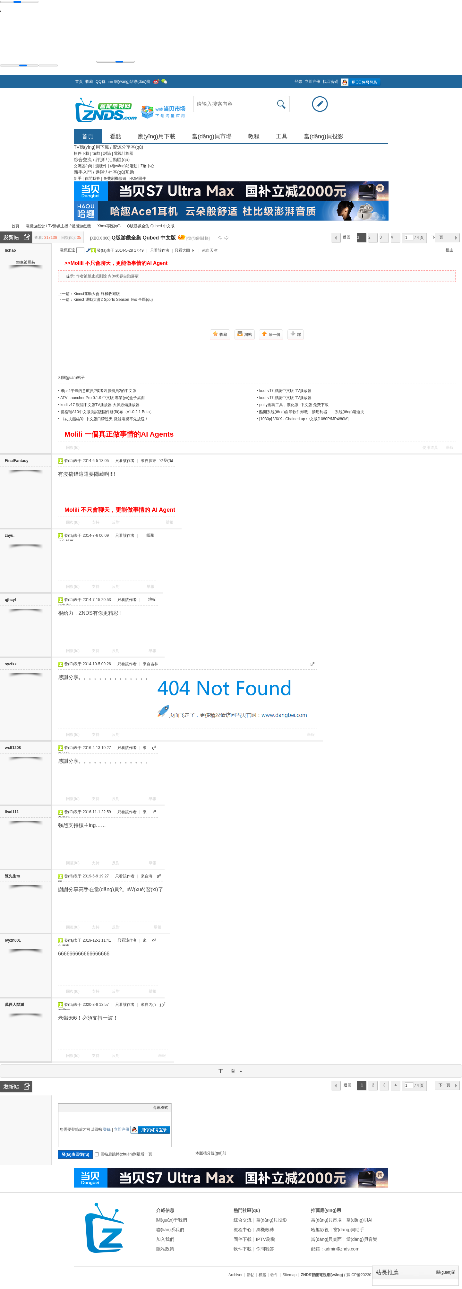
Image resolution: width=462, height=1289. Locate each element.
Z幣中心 (147, 166)
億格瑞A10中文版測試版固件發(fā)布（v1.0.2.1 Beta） (107, 412)
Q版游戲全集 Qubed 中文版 (151, 226)
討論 (107, 153)
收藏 (89, 81)
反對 (116, 522)
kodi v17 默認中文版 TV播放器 (285, 390)
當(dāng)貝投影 (324, 136)
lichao (10, 250)
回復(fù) (73, 447)
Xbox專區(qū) (109, 226)
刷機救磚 (265, 1229)
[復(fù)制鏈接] (198, 238)
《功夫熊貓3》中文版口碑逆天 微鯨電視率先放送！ (105, 419)
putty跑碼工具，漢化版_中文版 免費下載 (294, 405)
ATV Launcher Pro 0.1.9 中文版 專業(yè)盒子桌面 (102, 398)
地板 (152, 599)
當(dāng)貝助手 (348, 1229)
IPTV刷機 (265, 1239)
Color (69, 1107)
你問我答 (93, 178)
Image (77, 1107)
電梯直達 (67, 250)
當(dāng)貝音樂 (361, 1239)
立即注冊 (312, 81)
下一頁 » (231, 1071)
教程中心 (243, 1229)
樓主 (449, 250)
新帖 (250, 1275)
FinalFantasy (16, 460)
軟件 (274, 1275)
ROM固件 (137, 178)
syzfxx (11, 664)
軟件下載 (82, 153)
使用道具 (430, 447)
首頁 (79, 81)
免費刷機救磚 (115, 178)
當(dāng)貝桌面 (326, 1239)
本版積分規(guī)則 (211, 1153)
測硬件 (101, 166)
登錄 (298, 81)
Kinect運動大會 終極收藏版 (96, 294)
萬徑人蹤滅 (14, 1004)
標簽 (262, 1275)
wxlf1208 (13, 747)
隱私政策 (165, 1248)
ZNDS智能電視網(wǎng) (2, 226)
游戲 (96, 153)
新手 (78, 178)
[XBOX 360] (100, 238)
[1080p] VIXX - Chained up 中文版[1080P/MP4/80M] (303, 419)
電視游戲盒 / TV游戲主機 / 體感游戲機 (58, 226)
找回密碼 (330, 81)
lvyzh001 (13, 940)
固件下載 (243, 1239)
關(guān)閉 (445, 1272)
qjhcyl (10, 599)
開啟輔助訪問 (291, 80)
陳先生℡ (12, 876)
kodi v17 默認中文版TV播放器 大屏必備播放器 (100, 405)
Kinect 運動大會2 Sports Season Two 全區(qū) (113, 299)
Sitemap (289, 1275)
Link (85, 1107)
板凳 (150, 535)
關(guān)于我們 (171, 1220)
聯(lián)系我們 (170, 1229)
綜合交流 (243, 1220)
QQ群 (101, 81)
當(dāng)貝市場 (212, 136)
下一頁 (437, 237)
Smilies (110, 1107)
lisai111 (12, 812)
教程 (254, 136)
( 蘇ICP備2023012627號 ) (366, 1275)
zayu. (9, 535)
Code (101, 1107)
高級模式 (160, 1107)
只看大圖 (182, 250)
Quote (93, 1107)
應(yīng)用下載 (156, 136)
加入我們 (165, 1239)
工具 (281, 136)
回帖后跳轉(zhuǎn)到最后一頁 (123, 1154)
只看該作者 (159, 250)
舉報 (450, 447)
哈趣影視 (320, 1229)
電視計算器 (123, 153)
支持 (96, 522)
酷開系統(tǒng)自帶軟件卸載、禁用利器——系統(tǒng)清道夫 (311, 412)
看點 (115, 136)
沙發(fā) (166, 460)
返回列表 (346, 239)
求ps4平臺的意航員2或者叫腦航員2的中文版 (99, 390)
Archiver (235, 1275)
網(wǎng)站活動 (124, 166)
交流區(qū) (83, 166)
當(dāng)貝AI (359, 1220)
